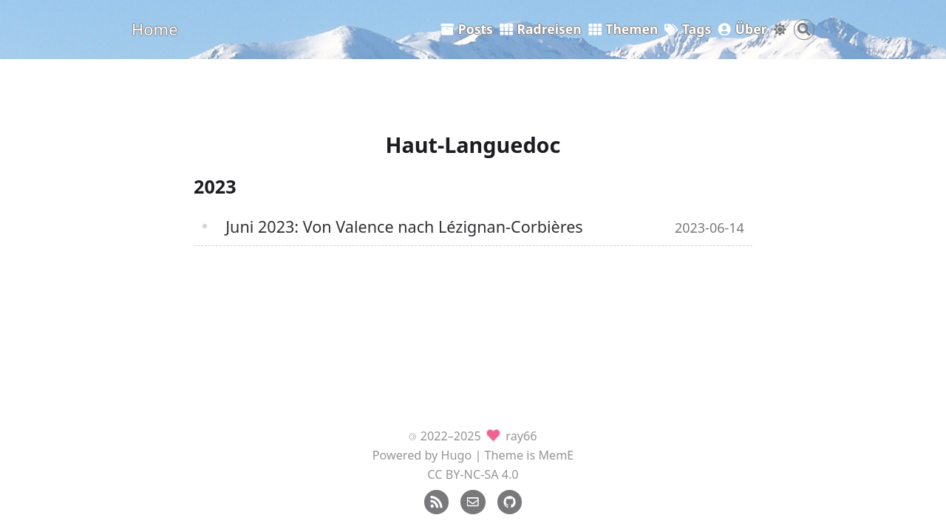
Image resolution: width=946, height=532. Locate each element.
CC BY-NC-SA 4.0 (472, 474)
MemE (556, 455)
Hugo (456, 455)
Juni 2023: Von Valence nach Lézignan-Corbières (404, 226)
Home (155, 29)
